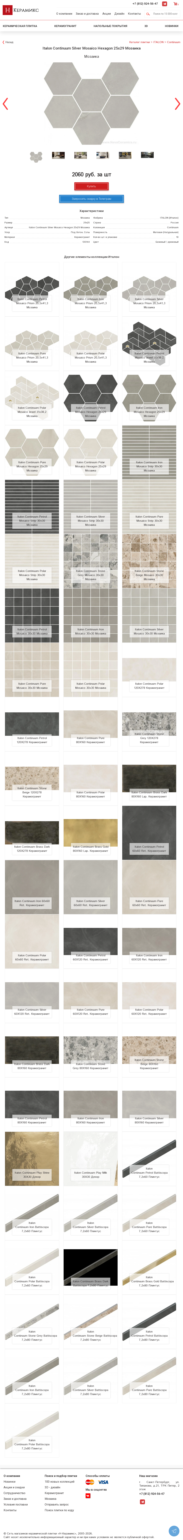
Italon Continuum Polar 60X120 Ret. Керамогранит (149, 1012)
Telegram (164, 3)
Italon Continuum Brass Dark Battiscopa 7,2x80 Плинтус (90, 1283)
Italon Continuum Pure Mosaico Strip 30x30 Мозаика (149, 521)
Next (177, 104)
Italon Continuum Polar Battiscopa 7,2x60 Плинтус (32, 1281)
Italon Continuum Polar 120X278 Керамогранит (149, 686)
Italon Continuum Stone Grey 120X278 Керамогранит (149, 738)
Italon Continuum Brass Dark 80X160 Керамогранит (32, 1066)
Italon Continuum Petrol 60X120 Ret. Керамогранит (90, 957)
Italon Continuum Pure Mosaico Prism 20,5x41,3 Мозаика (32, 358)
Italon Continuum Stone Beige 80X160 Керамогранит (149, 1064)
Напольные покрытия (110, 26)
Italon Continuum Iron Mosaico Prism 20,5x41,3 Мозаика (91, 303)
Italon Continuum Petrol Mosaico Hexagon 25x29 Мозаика (90, 412)
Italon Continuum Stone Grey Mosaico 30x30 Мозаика (90, 575)
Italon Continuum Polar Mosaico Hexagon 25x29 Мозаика (90, 466)
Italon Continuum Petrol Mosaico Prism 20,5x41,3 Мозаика (32, 303)
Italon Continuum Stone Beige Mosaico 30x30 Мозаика (149, 575)
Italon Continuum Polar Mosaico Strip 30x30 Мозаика (32, 575)
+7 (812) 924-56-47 (145, 4)
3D (146, 26)
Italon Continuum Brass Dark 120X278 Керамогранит (32, 849)
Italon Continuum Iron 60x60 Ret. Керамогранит (32, 903)
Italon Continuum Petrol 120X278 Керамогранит (32, 740)
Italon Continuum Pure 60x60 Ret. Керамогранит (149, 903)
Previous (5, 104)
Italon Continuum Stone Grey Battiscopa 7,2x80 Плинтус (35, 1336)
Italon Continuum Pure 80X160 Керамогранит (90, 740)
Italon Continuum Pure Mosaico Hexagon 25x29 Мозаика (32, 466)
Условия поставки (16, 1504)
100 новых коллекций (59, 1481)
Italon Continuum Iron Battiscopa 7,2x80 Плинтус (32, 1390)
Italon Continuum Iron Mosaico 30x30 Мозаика (90, 631)
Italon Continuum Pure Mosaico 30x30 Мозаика (32, 686)
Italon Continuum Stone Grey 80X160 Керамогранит (90, 1066)
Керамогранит (65, 26)
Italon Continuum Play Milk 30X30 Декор (90, 1175)
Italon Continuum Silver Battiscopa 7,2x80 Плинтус (90, 1390)
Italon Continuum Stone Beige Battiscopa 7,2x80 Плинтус (95, 1336)
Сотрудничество (14, 1493)
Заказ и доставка (87, 13)
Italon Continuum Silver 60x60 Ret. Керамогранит (91, 903)
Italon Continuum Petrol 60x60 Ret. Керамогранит (149, 849)
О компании (64, 13)
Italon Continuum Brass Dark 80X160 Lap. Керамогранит (149, 794)
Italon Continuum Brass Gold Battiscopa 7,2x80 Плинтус (152, 1281)
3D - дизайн (52, 1487)
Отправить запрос (57, 1504)
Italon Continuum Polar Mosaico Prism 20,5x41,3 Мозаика (91, 358)
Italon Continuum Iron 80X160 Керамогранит (90, 1120)
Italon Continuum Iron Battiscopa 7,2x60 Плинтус (32, 1227)
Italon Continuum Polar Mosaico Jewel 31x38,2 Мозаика (32, 412)
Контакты (134, 13)
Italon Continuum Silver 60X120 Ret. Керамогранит (32, 1012)
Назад (9, 42)
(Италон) (169, 218)
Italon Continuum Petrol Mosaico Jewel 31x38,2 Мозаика (149, 358)
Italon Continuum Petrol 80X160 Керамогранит (32, 1120)
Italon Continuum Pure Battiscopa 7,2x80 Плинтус (149, 1390)
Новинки (172, 26)
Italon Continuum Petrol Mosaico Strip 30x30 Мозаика (32, 521)
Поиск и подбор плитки (61, 1476)
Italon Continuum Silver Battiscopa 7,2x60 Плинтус (90, 1227)
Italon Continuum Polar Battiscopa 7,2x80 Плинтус (32, 1444)
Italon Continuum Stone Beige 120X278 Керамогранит (32, 792)
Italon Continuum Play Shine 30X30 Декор (32, 1175)
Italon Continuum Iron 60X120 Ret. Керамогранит (149, 957)
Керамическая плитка (20, 26)
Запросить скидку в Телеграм (91, 199)
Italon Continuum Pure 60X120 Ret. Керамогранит (90, 1012)
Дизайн (119, 13)
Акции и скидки (14, 1487)
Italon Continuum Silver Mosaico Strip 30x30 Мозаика (90, 521)
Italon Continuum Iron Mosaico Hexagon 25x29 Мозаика (149, 412)
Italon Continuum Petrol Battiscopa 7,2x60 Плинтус (149, 1173)
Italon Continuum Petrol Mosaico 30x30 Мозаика (32, 631)
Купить (91, 186)
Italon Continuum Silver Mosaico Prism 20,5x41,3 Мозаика (149, 303)
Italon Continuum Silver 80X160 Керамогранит (149, 1120)
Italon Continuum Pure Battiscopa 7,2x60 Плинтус (149, 1227)
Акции (106, 13)
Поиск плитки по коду (59, 1510)
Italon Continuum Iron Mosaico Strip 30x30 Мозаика (149, 466)
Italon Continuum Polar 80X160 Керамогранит (90, 794)
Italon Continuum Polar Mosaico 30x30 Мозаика (90, 686)
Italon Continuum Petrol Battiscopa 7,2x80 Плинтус (149, 1336)
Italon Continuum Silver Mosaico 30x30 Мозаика (149, 631)
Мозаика (50, 1499)
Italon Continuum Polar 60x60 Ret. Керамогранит (32, 957)
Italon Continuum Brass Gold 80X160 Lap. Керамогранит (90, 849)
